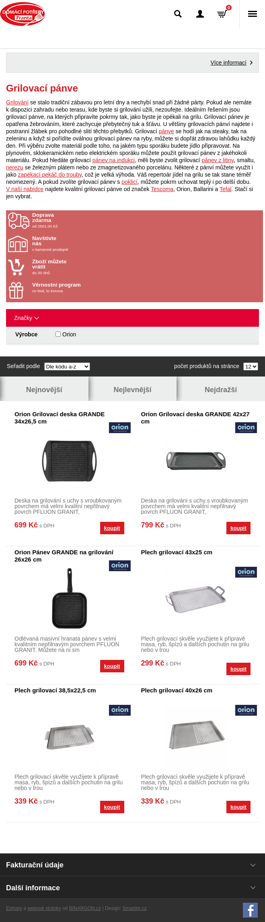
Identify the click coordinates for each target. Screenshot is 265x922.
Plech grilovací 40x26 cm (177, 690)
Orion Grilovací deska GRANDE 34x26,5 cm (59, 418)
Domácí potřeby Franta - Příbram (22, 14)
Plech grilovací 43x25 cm (177, 552)
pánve (166, 131)
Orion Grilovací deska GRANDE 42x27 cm (195, 418)
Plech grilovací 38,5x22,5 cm (55, 690)
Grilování (17, 102)
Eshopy (14, 908)
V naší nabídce (24, 189)
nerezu (14, 167)
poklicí (129, 182)
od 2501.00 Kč (146, 220)
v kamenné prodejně (79, 244)
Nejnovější (44, 390)
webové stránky (44, 908)
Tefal (226, 189)
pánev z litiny (217, 160)
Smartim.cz (135, 908)
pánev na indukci (113, 160)
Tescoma (162, 189)
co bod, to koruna (79, 287)
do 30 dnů (79, 267)
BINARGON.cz (85, 908)
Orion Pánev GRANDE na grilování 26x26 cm (63, 556)
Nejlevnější (132, 390)
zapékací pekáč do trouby (50, 174)
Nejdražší (221, 390)
